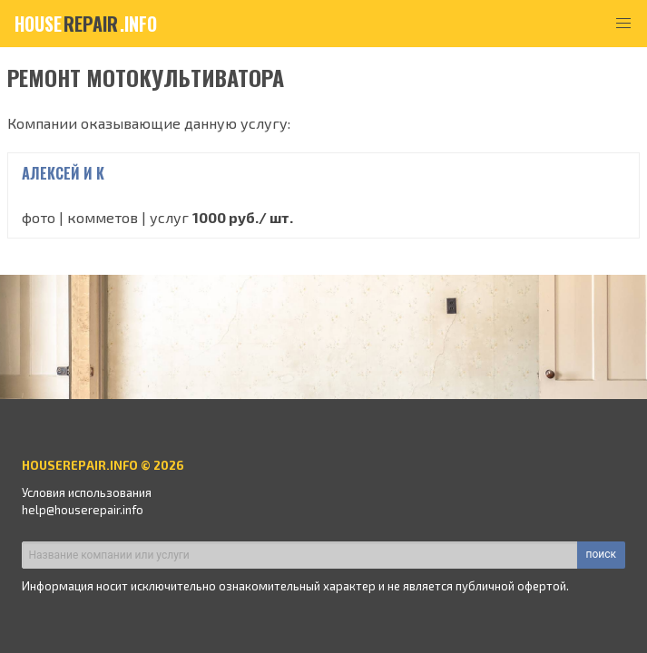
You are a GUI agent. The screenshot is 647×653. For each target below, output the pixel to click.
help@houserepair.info (82, 509)
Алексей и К (63, 173)
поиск (601, 554)
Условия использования (87, 492)
